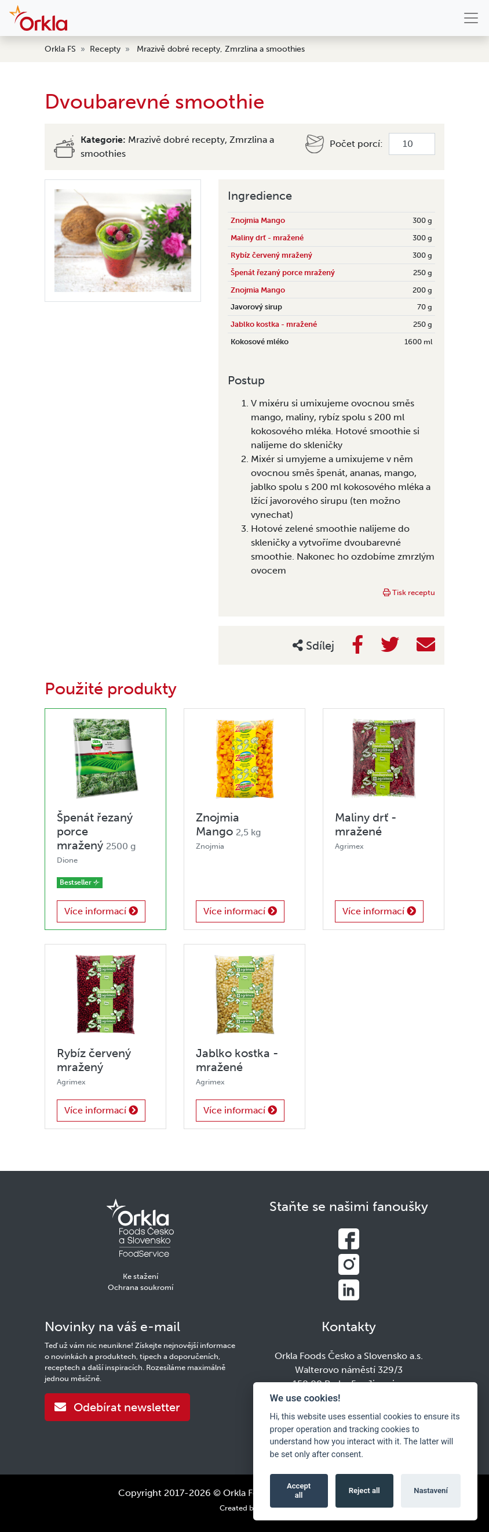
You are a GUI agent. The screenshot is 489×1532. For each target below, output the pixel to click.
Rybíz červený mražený (271, 255)
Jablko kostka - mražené (274, 324)
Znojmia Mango (258, 220)
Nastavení (431, 1490)
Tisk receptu (409, 592)
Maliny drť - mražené (267, 237)
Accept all (299, 1490)
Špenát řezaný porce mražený (283, 272)
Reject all (364, 1490)
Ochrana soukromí (140, 1287)
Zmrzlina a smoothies (265, 49)
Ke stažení (140, 1276)
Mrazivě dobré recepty (178, 49)
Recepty (105, 49)
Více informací (101, 911)
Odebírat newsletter (117, 1407)
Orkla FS (60, 49)
